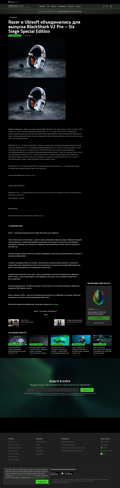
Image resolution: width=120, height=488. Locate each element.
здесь (41, 215)
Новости (71, 6)
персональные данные (37, 477)
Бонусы (78, 6)
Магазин (42, 6)
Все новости (13, 17)
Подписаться (87, 390)
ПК (48, 6)
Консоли (54, 6)
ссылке (55, 304)
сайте (33, 175)
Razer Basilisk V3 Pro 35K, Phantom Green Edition (97, 313)
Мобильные (62, 6)
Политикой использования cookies (24, 475)
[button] (95, 323)
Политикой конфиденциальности (74, 395)
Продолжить (42, 482)
